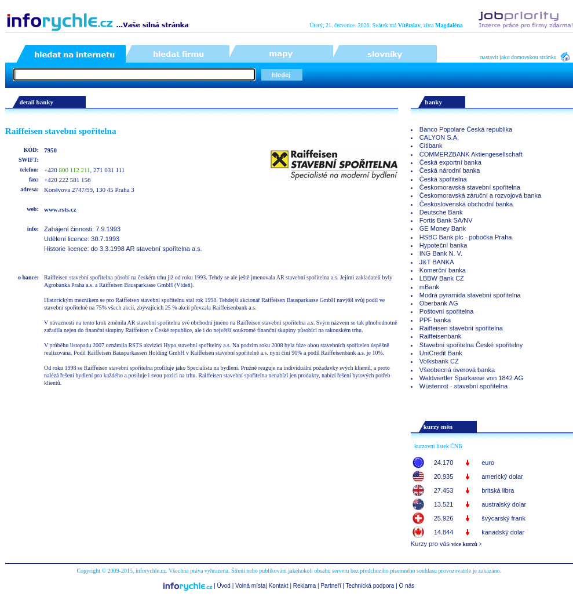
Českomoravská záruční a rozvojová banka (480, 195)
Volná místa (250, 586)
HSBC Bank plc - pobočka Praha (465, 237)
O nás (407, 586)
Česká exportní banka (450, 162)
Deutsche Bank (441, 212)
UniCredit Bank (440, 353)
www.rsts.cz (60, 209)
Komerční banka (442, 270)
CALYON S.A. (439, 137)
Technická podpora (369, 586)
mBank (429, 286)
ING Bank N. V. (440, 253)
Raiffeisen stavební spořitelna (461, 328)
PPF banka (435, 319)
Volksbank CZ (439, 361)
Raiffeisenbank (440, 336)
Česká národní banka (449, 170)
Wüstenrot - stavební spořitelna (463, 386)
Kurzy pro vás (430, 543)
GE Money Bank (442, 228)
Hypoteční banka (443, 245)
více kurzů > (466, 544)
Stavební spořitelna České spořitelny (471, 344)
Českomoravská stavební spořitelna (469, 187)
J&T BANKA (436, 262)
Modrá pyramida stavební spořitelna (470, 295)
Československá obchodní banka (466, 204)
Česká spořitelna (443, 179)
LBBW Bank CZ (441, 278)
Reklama (304, 586)
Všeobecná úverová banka (457, 369)
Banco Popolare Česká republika (465, 129)
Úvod (224, 586)
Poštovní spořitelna (446, 311)
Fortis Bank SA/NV (446, 220)
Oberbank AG (438, 303)
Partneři (330, 586)
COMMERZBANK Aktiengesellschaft (471, 154)
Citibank (431, 145)
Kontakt (279, 586)
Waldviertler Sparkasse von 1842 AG (471, 377)
